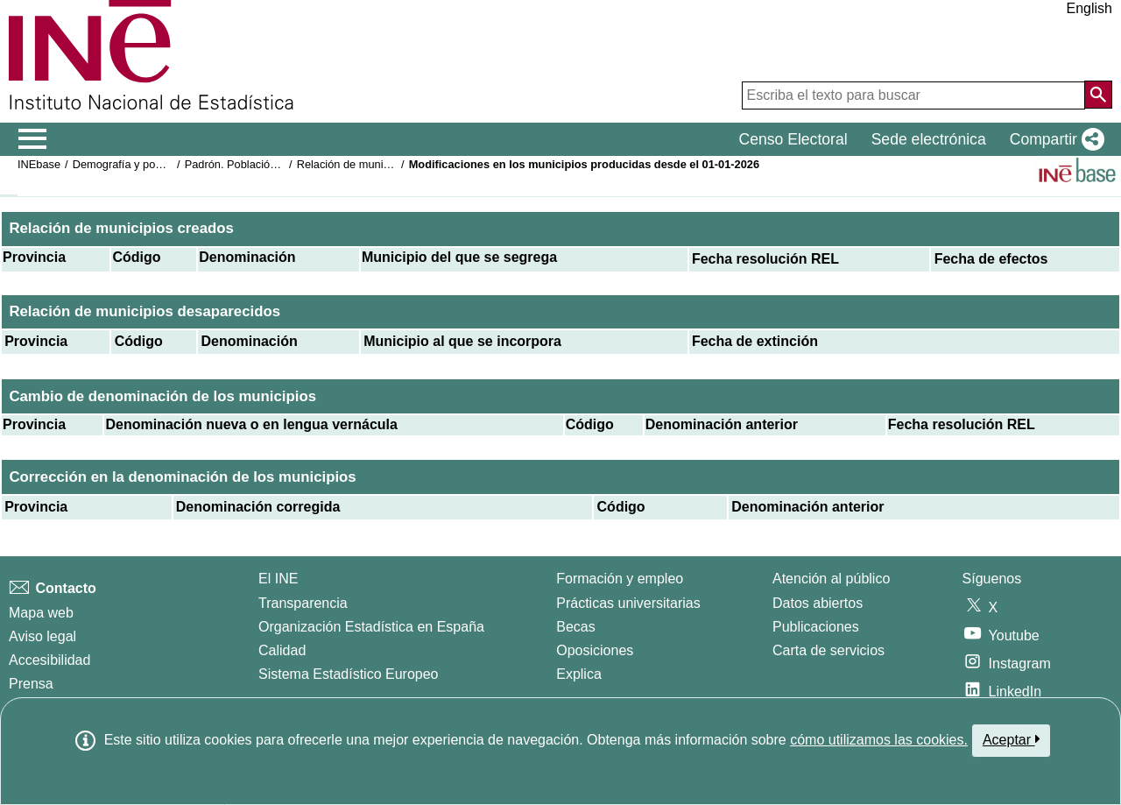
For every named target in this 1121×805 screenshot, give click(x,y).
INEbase (39, 164)
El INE (278, 578)
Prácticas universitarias (628, 603)
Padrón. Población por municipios (268, 164)
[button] (1053, 139)
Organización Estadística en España (371, 626)
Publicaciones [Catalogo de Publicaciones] (815, 626)
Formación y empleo (619, 578)
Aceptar (1011, 739)
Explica (579, 674)
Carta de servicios (828, 650)
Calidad (282, 650)
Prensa (31, 683)
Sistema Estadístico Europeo (348, 674)
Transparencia (303, 603)
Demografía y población (132, 164)
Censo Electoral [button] (792, 139)
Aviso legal (42, 636)
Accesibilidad (49, 660)
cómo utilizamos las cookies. (879, 739)
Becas (575, 626)
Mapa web (41, 612)
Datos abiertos (817, 603)
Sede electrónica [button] (928, 139)
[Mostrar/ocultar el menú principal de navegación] (33, 139)
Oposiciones (594, 650)
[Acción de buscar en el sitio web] (1098, 95)
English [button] (1089, 8)
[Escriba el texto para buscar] (913, 95)
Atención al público (831, 578)
